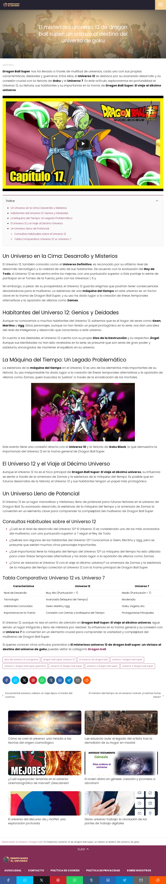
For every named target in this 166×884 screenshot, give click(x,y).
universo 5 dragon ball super (137, 666)
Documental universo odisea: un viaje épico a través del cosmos (38, 695)
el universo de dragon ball (93, 659)
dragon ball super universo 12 (59, 659)
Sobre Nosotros (139, 870)
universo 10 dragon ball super (66, 666)
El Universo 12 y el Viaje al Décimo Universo (37, 223)
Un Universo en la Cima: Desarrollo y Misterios (39, 208)
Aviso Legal (12, 870)
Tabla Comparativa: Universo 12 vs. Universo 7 (42, 239)
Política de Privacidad (103, 870)
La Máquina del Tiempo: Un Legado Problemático (41, 218)
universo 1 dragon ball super (127, 659)
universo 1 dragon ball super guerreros (25, 666)
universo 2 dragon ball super (102, 666)
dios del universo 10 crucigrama (21, 659)
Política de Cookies (65, 870)
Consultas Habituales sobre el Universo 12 (40, 234)
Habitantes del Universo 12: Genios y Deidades (39, 213)
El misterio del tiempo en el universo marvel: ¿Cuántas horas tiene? (125, 695)
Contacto (36, 870)
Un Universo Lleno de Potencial (30, 228)
